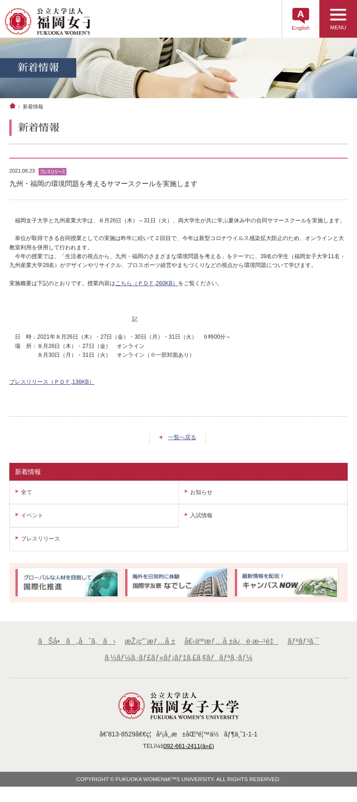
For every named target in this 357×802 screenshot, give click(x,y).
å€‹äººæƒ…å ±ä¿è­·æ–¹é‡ (232, 646)
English (294, 30)
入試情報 (201, 520)
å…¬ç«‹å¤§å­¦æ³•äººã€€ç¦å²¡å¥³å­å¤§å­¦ (66, 22)
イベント (32, 520)
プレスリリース (40, 543)
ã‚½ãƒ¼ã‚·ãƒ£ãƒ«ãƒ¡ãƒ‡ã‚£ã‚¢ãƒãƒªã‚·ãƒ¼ (178, 662)
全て (26, 496)
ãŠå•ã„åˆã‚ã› (74, 646)
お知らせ (201, 496)
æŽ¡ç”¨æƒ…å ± (149, 646)
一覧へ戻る (182, 441)
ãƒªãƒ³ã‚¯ (306, 646)
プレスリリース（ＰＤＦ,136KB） (51, 386)
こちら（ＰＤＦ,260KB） (146, 287)
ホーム (12, 110)
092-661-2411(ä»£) (189, 751)
